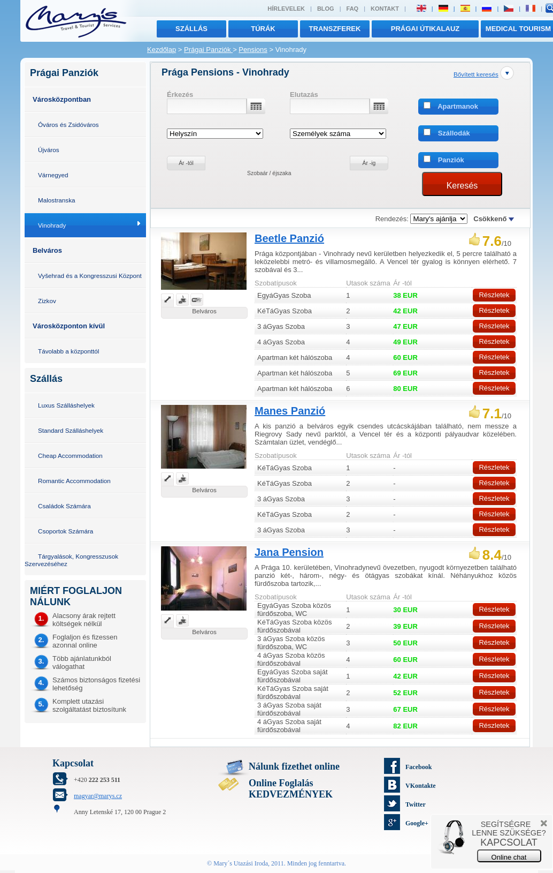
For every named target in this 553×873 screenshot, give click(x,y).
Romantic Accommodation (74, 480)
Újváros (48, 149)
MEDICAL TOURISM (518, 29)
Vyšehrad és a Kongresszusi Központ (90, 275)
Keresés (462, 185)
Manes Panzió (290, 411)
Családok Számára (64, 505)
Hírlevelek (286, 8)
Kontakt (385, 8)
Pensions (253, 50)
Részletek (494, 295)
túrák (263, 29)
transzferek (335, 29)
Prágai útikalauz (425, 29)
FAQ (353, 8)
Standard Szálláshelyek (70, 430)
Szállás (191, 29)
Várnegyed (53, 174)
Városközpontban (62, 99)
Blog (325, 8)
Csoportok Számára (65, 531)
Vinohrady (52, 225)
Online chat (509, 857)
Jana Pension (289, 552)
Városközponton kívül (69, 326)
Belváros (47, 250)
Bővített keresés (476, 74)
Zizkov (47, 300)
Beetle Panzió (289, 238)
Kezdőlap (161, 50)
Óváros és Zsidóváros (68, 124)
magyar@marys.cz (98, 796)
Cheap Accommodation (70, 455)
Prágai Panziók (208, 50)
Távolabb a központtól (68, 351)
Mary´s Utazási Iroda (240, 863)
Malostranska (56, 200)
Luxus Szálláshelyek (66, 405)
